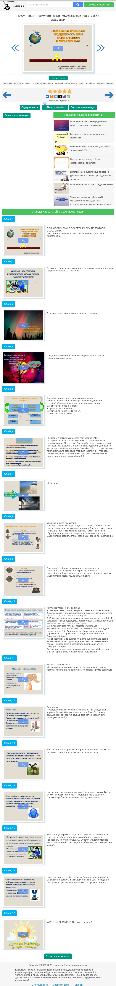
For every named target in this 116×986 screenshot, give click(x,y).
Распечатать (58, 78)
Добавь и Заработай (99, 4)
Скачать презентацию (17, 115)
